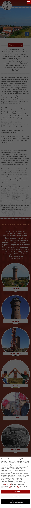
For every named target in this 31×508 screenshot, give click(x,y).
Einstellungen (7, 484)
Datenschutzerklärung (6, 483)
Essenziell (4, 486)
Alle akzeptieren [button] (15, 491)
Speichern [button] (15, 496)
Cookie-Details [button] (8, 506)
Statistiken (12, 486)
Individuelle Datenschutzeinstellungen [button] (15, 501)
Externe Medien (22, 486)
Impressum (24, 506)
